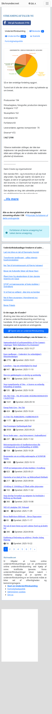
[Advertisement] (26, 37)
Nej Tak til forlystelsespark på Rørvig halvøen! (23, 318)
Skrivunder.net (10, 3)
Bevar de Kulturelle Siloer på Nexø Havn (21, 323)
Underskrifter (15, 88)
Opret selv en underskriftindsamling (26, 383)
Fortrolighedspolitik (14, 93)
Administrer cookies (16, 644)
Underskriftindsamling (15, 83)
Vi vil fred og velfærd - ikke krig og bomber (22, 345)
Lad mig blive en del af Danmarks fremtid (21, 305)
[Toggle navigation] (47, 3)
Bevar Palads (9, 358)
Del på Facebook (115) (16, 75)
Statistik (35, 88)
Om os (10, 647)
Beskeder (37, 83)
